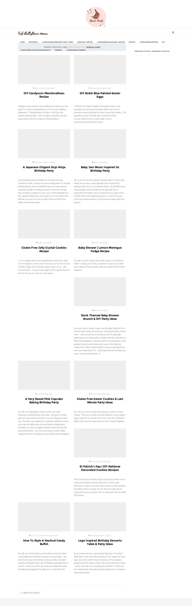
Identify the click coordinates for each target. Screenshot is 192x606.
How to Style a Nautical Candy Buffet (44, 542)
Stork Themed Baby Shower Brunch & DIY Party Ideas (100, 317)
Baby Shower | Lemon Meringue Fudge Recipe (100, 249)
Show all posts (93, 47)
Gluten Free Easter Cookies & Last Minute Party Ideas (100, 400)
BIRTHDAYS (33, 42)
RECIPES (132, 42)
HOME (22, 42)
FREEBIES (58, 50)
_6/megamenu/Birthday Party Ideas (57, 42)
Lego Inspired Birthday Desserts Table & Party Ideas (100, 542)
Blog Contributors (45, 88)
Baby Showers (101, 162)
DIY (163, 42)
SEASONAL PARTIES (85, 42)
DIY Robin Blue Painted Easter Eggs (100, 95)
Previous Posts (31, 593)
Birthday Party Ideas (45, 162)
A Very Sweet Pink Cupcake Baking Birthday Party (44, 400)
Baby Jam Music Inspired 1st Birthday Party (100, 169)
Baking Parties (45, 394)
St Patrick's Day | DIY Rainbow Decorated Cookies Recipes (100, 468)
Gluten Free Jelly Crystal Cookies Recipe (43, 249)
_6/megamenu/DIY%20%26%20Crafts (35, 50)
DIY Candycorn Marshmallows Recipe (44, 95)
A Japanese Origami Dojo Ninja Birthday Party (44, 169)
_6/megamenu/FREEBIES (76, 50)
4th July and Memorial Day (44, 535)
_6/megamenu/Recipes (148, 42)
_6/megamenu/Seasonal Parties (111, 42)
